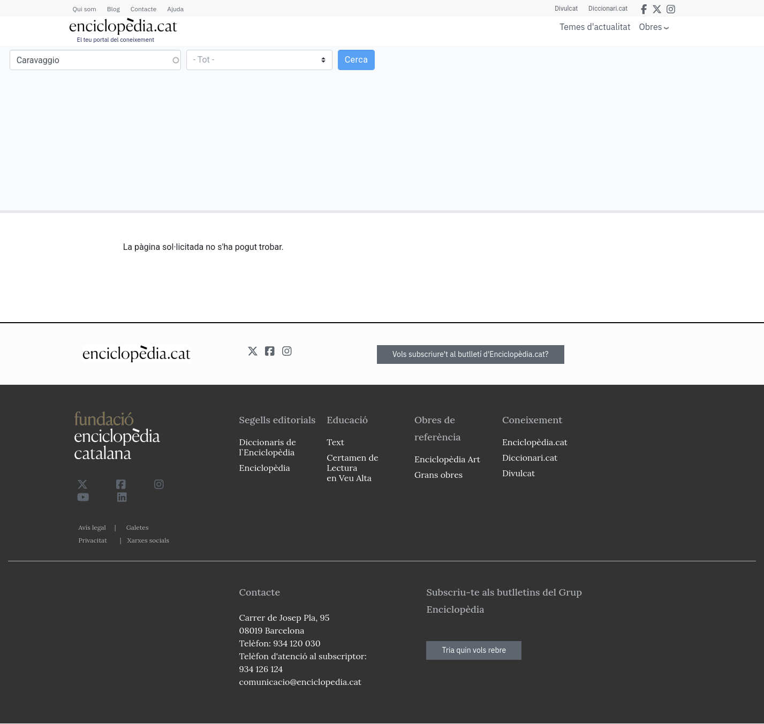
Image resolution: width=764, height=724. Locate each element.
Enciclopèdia (264, 467)
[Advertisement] (571, 127)
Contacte (143, 9)
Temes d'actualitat (594, 27)
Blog (113, 9)
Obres (650, 26)
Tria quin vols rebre (474, 650)
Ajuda (175, 9)
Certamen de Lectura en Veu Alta (352, 467)
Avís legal (92, 527)
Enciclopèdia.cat (535, 442)
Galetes (137, 527)
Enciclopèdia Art (447, 459)
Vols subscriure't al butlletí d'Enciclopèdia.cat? (470, 354)
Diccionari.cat (607, 8)
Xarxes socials (148, 540)
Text (335, 442)
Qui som (84, 9)
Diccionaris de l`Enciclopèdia (267, 447)
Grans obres (438, 474)
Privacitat (93, 540)
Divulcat (566, 8)
